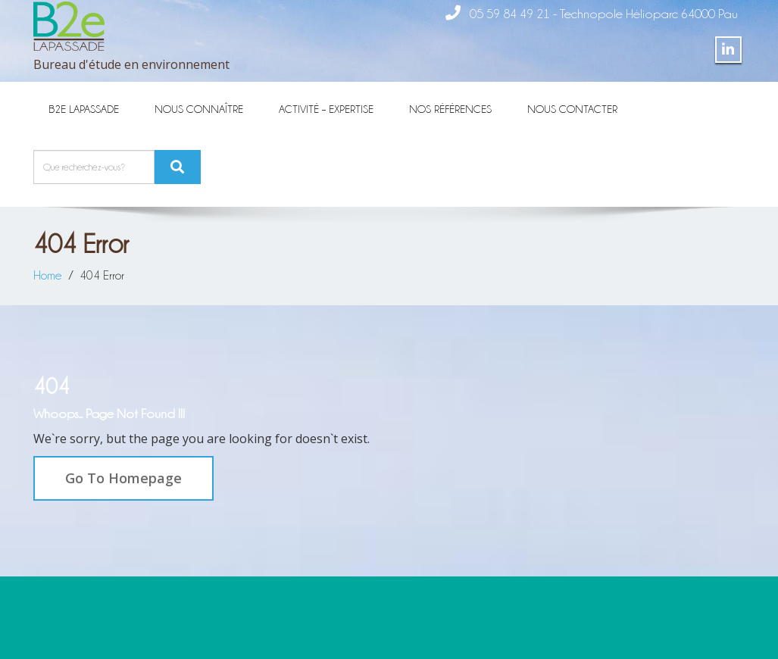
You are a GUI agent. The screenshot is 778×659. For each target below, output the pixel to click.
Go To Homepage (123, 478)
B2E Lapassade (83, 108)
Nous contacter (572, 108)
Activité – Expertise (326, 108)
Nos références (450, 108)
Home (47, 275)
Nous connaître (199, 108)
